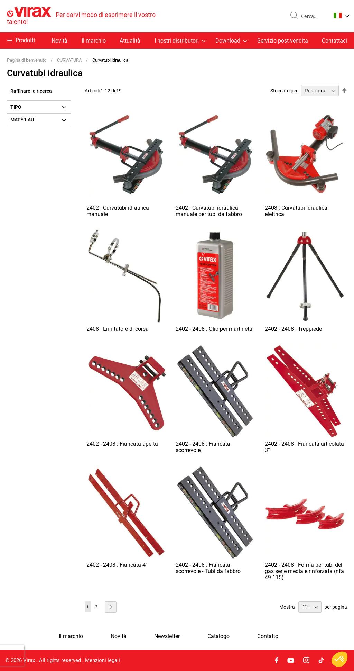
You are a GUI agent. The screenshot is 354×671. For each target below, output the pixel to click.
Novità (59, 40)
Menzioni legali (102, 660)
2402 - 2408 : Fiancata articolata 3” (304, 447)
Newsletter (167, 636)
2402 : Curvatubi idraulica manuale (117, 211)
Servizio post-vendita (282, 40)
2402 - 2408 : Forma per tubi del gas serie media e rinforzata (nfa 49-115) (304, 571)
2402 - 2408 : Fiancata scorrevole (203, 447)
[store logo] (92, 16)
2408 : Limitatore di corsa (117, 329)
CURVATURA (70, 60)
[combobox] (313, 16)
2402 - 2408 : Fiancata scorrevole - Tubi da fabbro (208, 568)
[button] (341, 15)
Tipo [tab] (15, 107)
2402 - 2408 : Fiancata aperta (122, 444)
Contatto (267, 636)
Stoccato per (284, 90)
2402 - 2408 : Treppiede (293, 329)
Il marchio (94, 40)
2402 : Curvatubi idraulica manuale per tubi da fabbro (209, 211)
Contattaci (334, 40)
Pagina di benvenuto (27, 60)
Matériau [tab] (22, 120)
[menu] (177, 40)
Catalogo (218, 636)
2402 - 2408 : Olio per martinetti (214, 329)
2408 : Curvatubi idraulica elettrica (296, 211)
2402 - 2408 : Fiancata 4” (117, 565)
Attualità (130, 40)
